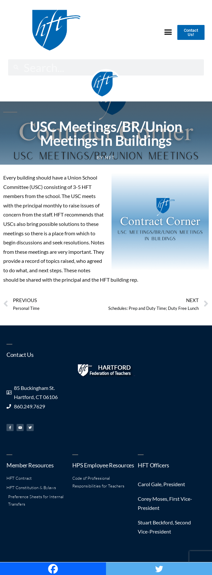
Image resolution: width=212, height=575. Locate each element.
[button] (168, 32)
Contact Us (19, 354)
